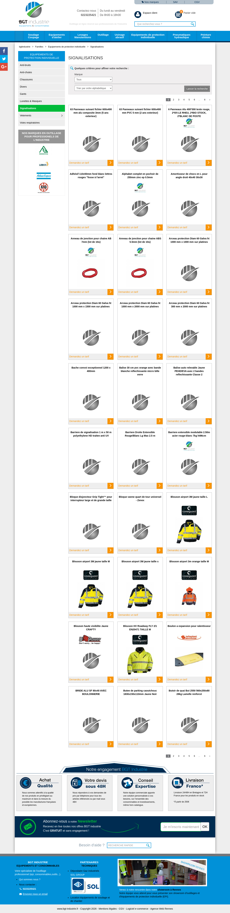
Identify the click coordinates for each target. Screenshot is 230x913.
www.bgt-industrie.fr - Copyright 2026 (76, 908)
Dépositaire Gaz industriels (91, 882)
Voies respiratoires (30, 122)
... (199, 100)
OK (148, 845)
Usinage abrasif (120, 36)
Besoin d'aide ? (92, 845)
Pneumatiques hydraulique (181, 36)
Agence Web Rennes (161, 908)
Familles (39, 46)
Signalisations (97, 46)
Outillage (103, 34)
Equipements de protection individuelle (147, 36)
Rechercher (193, 24)
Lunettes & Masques (31, 101)
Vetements (25, 115)
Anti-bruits (25, 65)
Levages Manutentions (82, 36)
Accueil (19, 36)
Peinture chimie (206, 36)
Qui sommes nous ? (29, 879)
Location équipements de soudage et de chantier (90, 899)
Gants (23, 94)
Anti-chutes (26, 72)
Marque (79, 74)
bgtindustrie (24, 46)
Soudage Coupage (33, 36)
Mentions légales (108, 908)
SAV (175, 2)
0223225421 (27, 888)
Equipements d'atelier (57, 36)
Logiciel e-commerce (137, 908)
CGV (197, 2)
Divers (23, 86)
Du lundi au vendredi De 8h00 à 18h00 (112, 12)
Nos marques (150, 2)
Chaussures (26, 79)
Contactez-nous (86, 12)
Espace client (145, 13)
